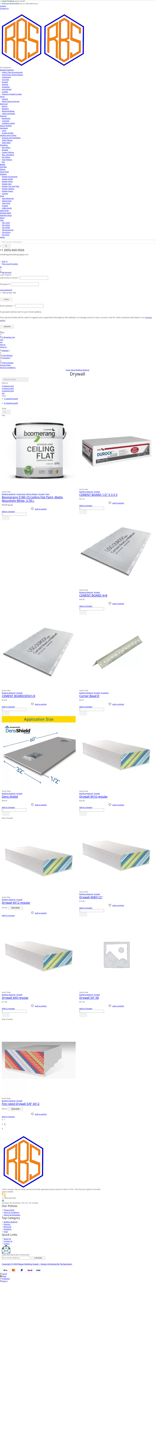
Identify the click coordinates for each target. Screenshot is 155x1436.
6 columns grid (11, 403)
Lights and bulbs (8, 113)
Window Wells (5, 213)
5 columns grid (11, 398)
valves (2, 237)
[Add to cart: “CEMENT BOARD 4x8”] (83, 612)
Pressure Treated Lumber (12, 94)
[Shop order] (15, 379)
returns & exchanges (12, 1215)
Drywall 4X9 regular (15, 998)
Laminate (5, 121)
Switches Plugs (6, 215)
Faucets (5, 99)
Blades (2, 164)
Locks (4, 130)
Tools (2, 196)
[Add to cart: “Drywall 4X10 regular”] (83, 814)
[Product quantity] (14, 514)
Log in (6, 299)
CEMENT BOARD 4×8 (93, 595)
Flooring (3, 116)
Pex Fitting (6, 157)
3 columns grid (8, 388)
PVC (3, 162)
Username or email (9, 277)
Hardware (4, 128)
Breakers (5, 109)
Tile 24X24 (6, 225)
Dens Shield (10, 796)
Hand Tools (4, 172)
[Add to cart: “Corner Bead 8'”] (83, 713)
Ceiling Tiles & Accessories (12, 72)
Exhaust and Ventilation (11, 138)
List (3, 393)
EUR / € (5, 261)
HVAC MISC (6, 143)
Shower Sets (7, 184)
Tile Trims (5, 235)
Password (5, 284)
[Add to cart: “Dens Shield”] (6, 814)
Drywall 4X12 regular (16, 903)
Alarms (4, 106)
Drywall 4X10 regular (93, 796)
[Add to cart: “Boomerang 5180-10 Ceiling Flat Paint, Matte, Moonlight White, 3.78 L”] (6, 518)
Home (68, 370)
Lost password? (6, 290)
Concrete (5, 79)
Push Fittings (7, 159)
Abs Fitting (6, 147)
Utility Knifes (7, 208)
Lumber (5, 92)
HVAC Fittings (7, 140)
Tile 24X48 (6, 227)
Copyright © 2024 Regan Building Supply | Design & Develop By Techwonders (37, 1264)
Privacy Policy (5, 365)
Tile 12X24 (6, 223)
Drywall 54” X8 (89, 998)
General (5, 84)
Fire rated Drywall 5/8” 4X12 (20, 1104)
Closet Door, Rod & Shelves (12, 75)
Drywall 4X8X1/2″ (91, 897)
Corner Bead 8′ (89, 696)
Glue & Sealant (6, 126)
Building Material (7, 70)
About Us (7, 1239)
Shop (73, 370)
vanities (5, 193)
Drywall (5, 82)
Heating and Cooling (8, 135)
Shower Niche (7, 181)
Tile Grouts (6, 232)
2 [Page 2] (4, 1124)
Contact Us (8, 1241)
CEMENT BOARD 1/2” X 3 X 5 (98, 495)
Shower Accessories (9, 176)
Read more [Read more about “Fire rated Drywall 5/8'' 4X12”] (15, 1109)
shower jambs (7, 179)
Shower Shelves (8, 189)
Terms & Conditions (8, 367)
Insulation (6, 87)
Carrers (7, 1243)
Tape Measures (8, 198)
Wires (2, 218)
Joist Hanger (7, 89)
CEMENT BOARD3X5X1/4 (18, 696)
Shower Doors (7, 191)
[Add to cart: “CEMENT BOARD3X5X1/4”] (6, 713)
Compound (6, 77)
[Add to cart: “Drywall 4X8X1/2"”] (83, 914)
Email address (7, 305)
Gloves (2, 169)
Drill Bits (3, 167)
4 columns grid (8, 391)
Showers (3, 174)
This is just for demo (10, 264)
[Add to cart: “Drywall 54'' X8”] (83, 1015)
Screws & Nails (7, 133)
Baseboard (6, 118)
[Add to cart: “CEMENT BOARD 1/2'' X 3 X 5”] (83, 512)
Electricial (4, 104)
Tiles (2, 220)
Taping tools (7, 201)
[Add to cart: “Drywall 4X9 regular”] (6, 1015)
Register (7, 327)
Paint (47, 494)
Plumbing (4, 145)
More (4, 396)
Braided (5, 150)
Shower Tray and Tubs (10, 186)
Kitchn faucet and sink (10, 101)
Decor (2, 96)
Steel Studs (4, 210)
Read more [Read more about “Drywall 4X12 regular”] (15, 908)
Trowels (5, 206)
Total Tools (6, 203)
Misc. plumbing (8, 155)
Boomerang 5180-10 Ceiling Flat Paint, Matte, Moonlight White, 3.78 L (32, 499)
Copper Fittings (8, 152)
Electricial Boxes (8, 111)
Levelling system (8, 123)
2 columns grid (8, 386)
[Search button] (6, 246)
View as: (5, 383)
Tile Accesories (7, 230)
